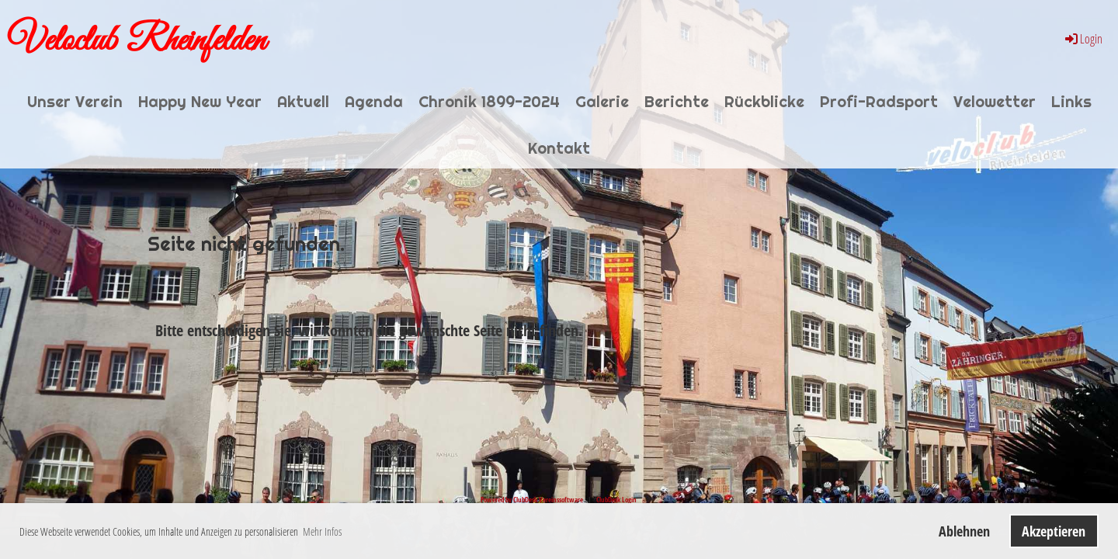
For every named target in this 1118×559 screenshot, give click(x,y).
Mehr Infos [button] (322, 531)
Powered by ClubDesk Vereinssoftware (532, 500)
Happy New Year (200, 102)
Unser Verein (75, 102)
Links (1071, 102)
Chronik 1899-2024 (489, 102)
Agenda (374, 102)
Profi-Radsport (879, 102)
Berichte (676, 102)
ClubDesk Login (616, 500)
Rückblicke (764, 102)
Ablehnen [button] (964, 531)
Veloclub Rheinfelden (137, 41)
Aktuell (303, 102)
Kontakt (559, 148)
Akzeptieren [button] (1053, 531)
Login (1082, 38)
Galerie (602, 102)
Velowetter (994, 102)
